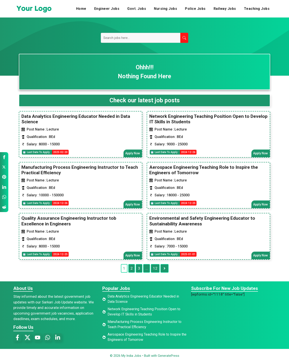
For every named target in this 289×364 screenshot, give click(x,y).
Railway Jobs (225, 9)
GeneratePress (168, 357)
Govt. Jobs (136, 9)
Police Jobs (195, 9)
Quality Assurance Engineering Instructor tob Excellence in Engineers (68, 221)
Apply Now (132, 153)
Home (81, 9)
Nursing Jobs (165, 9)
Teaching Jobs (257, 9)
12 (155, 269)
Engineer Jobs (107, 9)
